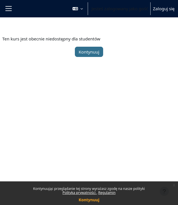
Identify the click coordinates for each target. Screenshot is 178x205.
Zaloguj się (164, 8)
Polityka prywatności (80, 192)
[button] (78, 8)
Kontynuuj (89, 199)
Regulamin (107, 192)
